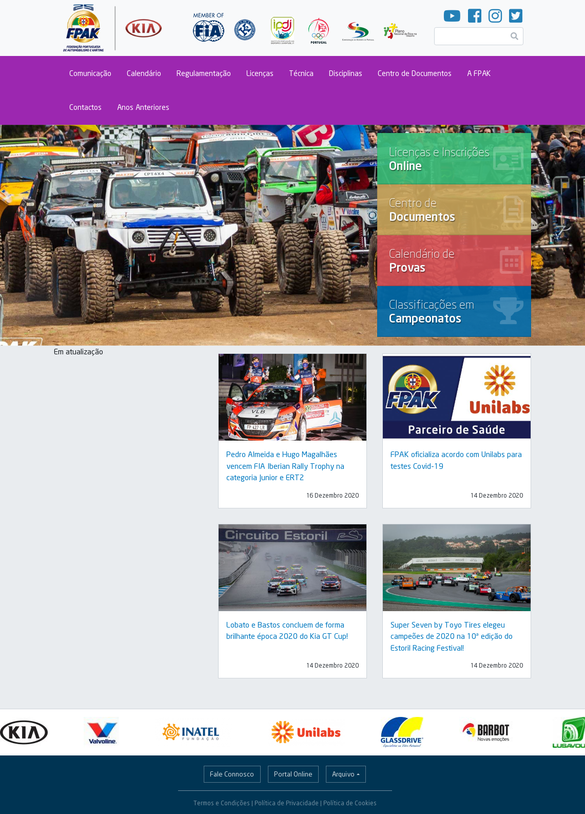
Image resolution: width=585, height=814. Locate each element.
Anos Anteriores (143, 107)
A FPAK (479, 73)
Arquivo (343, 774)
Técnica (301, 73)
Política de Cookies (350, 803)
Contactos (85, 107)
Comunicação (90, 73)
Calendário (144, 73)
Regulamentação (204, 73)
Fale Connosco (232, 774)
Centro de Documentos (415, 73)
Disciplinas (345, 73)
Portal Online (293, 774)
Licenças (260, 73)
